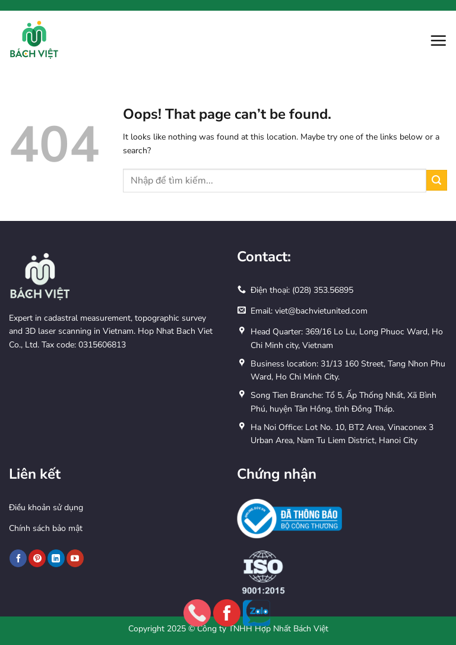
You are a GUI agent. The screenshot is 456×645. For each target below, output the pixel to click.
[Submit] (436, 180)
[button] (438, 40)
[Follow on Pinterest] (37, 558)
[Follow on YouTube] (75, 558)
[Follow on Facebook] (18, 558)
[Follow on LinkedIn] (56, 558)
